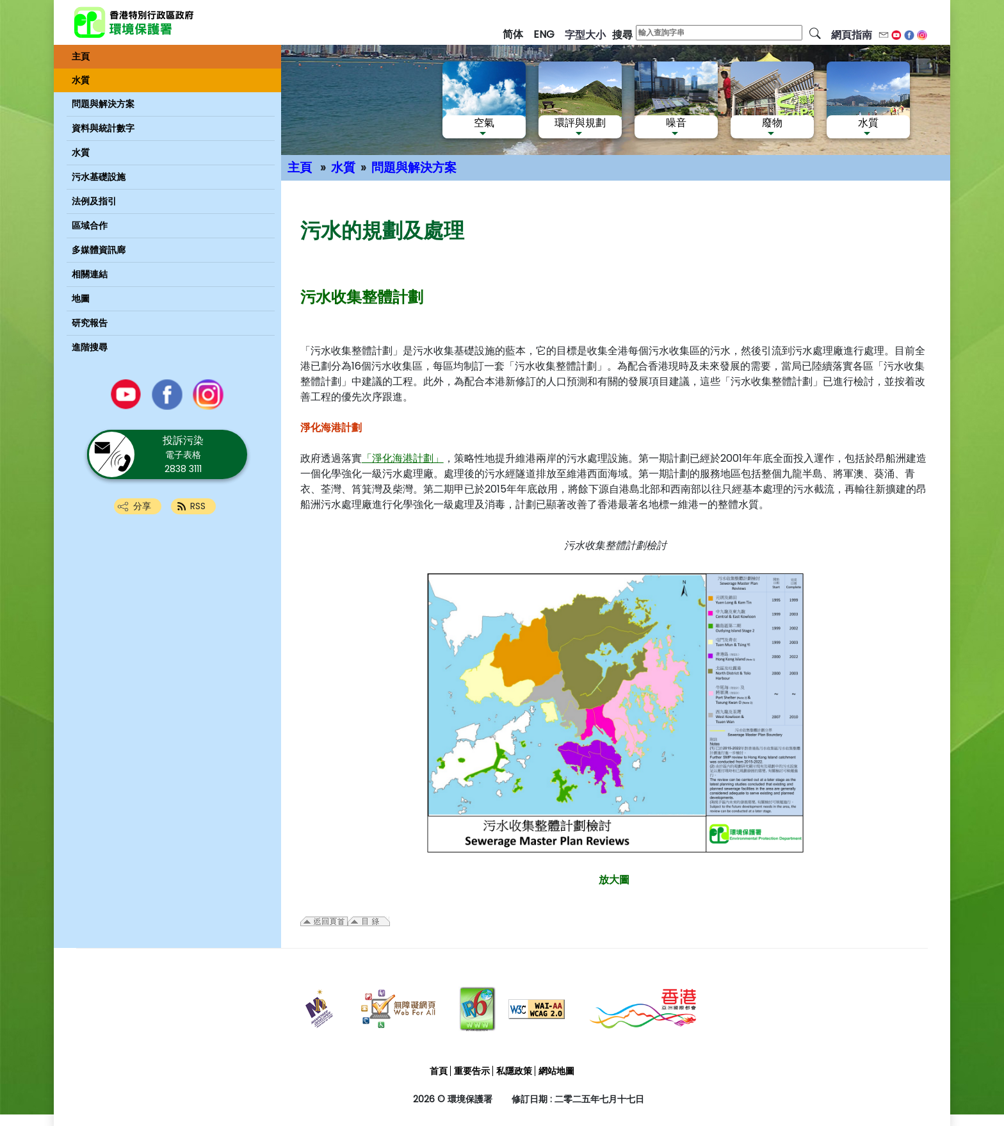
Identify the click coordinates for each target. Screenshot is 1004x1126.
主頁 (299, 167)
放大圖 (614, 879)
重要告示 (472, 1071)
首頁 (439, 1071)
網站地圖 (556, 1071)
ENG (544, 34)
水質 (343, 167)
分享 (142, 506)
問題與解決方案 (414, 167)
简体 (513, 34)
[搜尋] (815, 33)
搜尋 (622, 35)
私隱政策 (514, 1071)
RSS (198, 506)
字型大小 (585, 35)
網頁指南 (851, 35)
